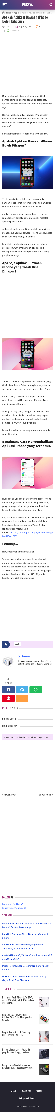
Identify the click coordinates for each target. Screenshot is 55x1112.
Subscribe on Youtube (14, 907)
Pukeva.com (34, 1106)
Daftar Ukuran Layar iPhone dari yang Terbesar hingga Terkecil (16, 1051)
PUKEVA (27, 4)
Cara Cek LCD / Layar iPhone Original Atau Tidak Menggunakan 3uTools (17, 1017)
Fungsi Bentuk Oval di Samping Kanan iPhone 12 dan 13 (16, 1033)
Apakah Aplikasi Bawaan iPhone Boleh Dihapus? (25, 19)
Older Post (46, 794)
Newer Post (9, 794)
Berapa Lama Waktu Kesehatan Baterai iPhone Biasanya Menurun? (17, 1066)
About (14, 1090)
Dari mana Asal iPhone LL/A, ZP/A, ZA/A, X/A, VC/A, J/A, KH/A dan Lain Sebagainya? (18, 1000)
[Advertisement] (27, 65)
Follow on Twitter (12, 904)
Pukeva (26, 656)
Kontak (39, 1090)
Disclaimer (26, 1090)
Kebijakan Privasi (26, 1098)
